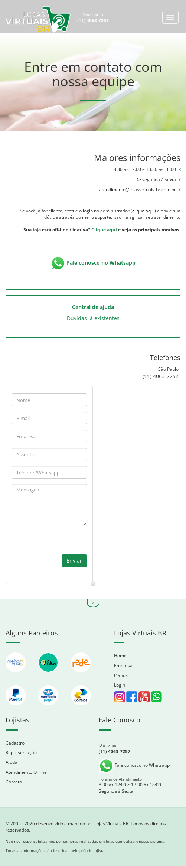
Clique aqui (104, 229)
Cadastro (15, 743)
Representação (21, 752)
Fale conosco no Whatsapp (134, 765)
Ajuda (11, 762)
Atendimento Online (26, 772)
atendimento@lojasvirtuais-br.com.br (137, 190)
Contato (14, 782)
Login (119, 685)
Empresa (123, 665)
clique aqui (143, 211)
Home (120, 655)
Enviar (74, 560)
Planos (121, 675)
